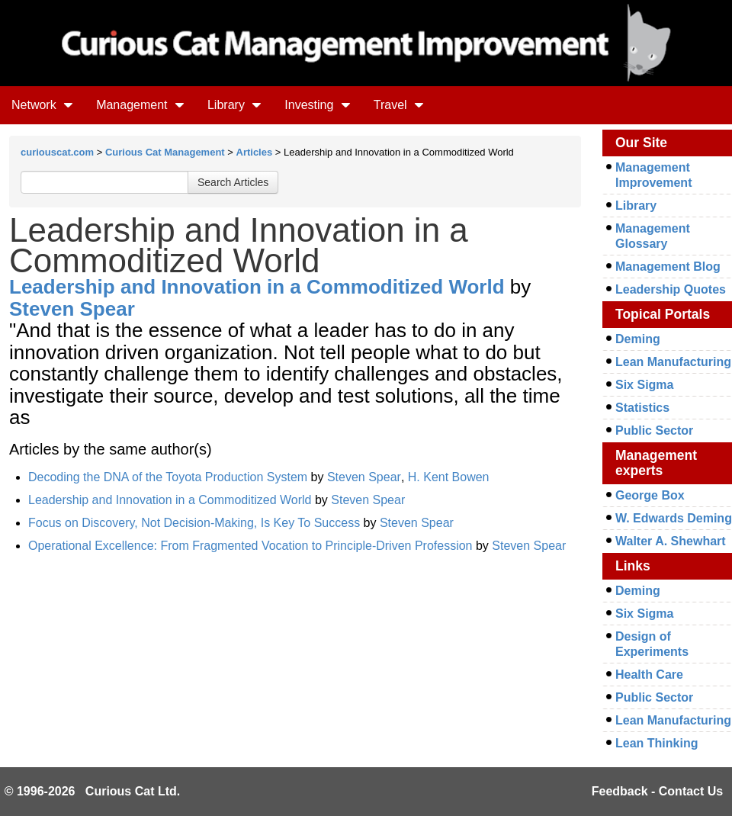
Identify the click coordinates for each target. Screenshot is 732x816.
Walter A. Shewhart (670, 541)
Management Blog (668, 266)
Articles (254, 152)
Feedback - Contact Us (657, 791)
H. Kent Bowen (449, 477)
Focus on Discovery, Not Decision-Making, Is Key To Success (194, 522)
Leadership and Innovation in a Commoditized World (257, 286)
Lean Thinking (656, 743)
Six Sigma (644, 384)
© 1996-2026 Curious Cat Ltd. (93, 791)
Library (234, 104)
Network (42, 104)
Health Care (649, 674)
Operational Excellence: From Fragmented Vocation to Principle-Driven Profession (250, 545)
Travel (399, 104)
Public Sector (654, 430)
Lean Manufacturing (673, 361)
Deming (637, 339)
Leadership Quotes (670, 289)
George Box (650, 495)
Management (140, 104)
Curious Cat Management (165, 152)
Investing (317, 104)
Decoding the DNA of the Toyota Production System (167, 477)
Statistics (642, 407)
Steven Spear (72, 308)
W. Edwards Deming (673, 518)
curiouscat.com (57, 152)
